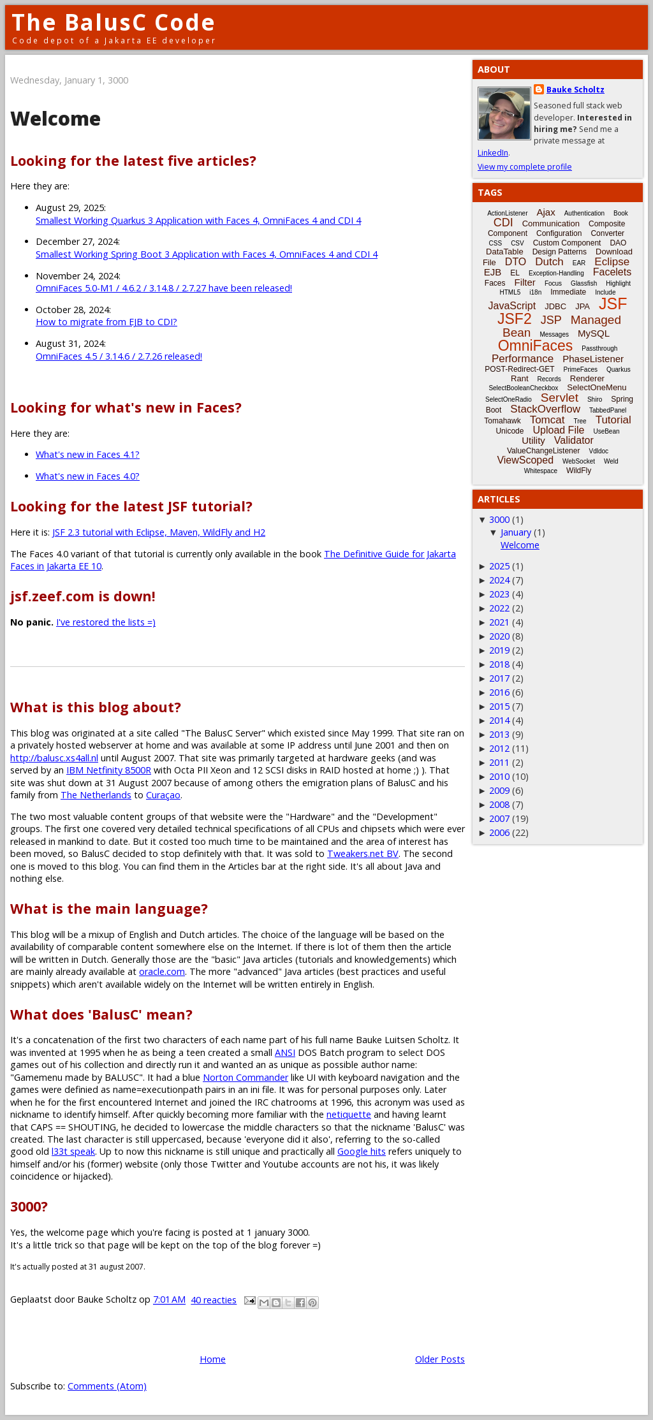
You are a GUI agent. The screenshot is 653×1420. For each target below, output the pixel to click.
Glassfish (584, 283)
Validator (574, 440)
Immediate (568, 292)
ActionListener (507, 213)
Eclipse (611, 262)
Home (213, 1359)
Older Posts (440, 1359)
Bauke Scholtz (576, 89)
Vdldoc (598, 451)
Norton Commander (245, 1077)
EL (515, 272)
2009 (499, 790)
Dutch (549, 262)
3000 (499, 519)
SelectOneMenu (596, 387)
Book (620, 213)
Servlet (559, 397)
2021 (499, 622)
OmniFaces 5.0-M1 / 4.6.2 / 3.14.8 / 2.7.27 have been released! (164, 288)
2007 (499, 818)
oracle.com (162, 971)
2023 (499, 594)
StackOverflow (545, 409)
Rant (519, 378)
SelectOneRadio (508, 399)
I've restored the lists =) (106, 622)
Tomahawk (502, 420)
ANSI (285, 1052)
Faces (495, 283)
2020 (499, 636)
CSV (517, 243)
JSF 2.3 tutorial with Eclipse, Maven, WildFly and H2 (158, 532)
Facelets (612, 272)
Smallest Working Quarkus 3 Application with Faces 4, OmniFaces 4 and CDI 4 (198, 220)
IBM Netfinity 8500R (108, 770)
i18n (535, 292)
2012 (499, 748)
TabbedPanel (607, 410)
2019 (499, 650)
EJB (493, 272)
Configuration (559, 233)
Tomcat (547, 420)
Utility (533, 440)
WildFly (578, 470)
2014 (499, 720)
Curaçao (163, 795)
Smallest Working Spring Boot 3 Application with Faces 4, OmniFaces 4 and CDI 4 (207, 254)
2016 (499, 692)
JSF (613, 303)
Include (605, 292)
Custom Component (567, 242)
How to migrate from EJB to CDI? (106, 322)
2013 (499, 734)
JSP (551, 320)
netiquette (348, 1114)
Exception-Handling (556, 273)
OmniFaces (535, 345)
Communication (551, 223)
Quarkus (618, 369)
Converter (607, 233)
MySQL (594, 333)
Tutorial (613, 420)
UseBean (606, 431)
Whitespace (540, 470)
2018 (499, 664)
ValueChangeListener (543, 450)
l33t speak (73, 1151)
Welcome (55, 118)
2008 (499, 804)
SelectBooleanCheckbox (523, 388)
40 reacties (214, 1300)
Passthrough (599, 348)
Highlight (618, 283)
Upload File (558, 430)
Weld (611, 461)
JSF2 (514, 319)
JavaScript (512, 305)
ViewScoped (525, 460)
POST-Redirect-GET (519, 369)
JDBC (555, 306)
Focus (553, 283)
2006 (499, 832)
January (516, 532)
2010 (499, 776)
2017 (499, 678)
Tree (579, 421)
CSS (496, 243)
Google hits (361, 1151)
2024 (499, 580)
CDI (503, 222)
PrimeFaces (581, 369)
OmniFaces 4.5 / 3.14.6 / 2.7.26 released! (119, 356)
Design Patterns (559, 251)
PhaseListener (593, 358)
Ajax (546, 212)
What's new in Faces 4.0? (88, 476)
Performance (523, 359)
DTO (515, 261)
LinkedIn (493, 152)
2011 (499, 762)
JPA (582, 306)
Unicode (509, 431)
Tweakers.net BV (363, 853)
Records (549, 379)
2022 (499, 608)
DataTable (505, 251)
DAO (618, 242)
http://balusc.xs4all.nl (54, 758)
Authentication (584, 213)
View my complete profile (525, 166)
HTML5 (510, 292)
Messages (554, 334)
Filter (525, 282)
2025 (499, 566)
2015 (499, 706)
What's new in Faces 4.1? (88, 454)
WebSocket (578, 461)
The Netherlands (96, 795)
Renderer (587, 378)
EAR (579, 263)
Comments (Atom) (107, 1386)
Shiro (594, 399)
